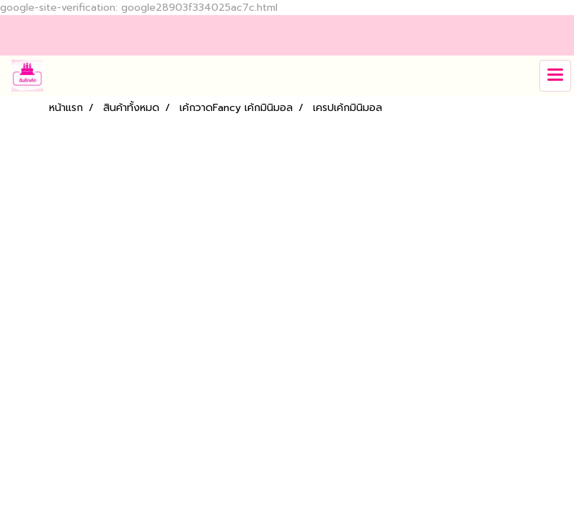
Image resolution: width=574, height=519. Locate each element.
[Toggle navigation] (555, 76)
